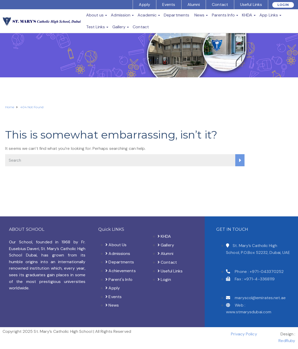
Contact (220, 4)
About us (95, 15)
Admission (120, 15)
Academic (147, 15)
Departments (176, 15)
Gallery (119, 27)
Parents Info (223, 15)
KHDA (247, 15)
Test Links (95, 27)
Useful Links (251, 4)
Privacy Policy (244, 334)
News (199, 15)
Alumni (193, 4)
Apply (144, 4)
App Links (268, 15)
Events (168, 4)
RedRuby (286, 340)
